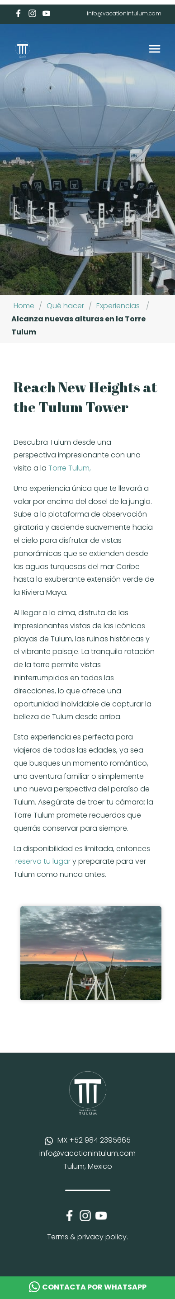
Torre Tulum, (69, 468)
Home (24, 306)
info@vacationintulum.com (124, 13)
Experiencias (118, 306)
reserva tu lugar (43, 861)
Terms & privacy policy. (87, 1237)
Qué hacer (65, 306)
